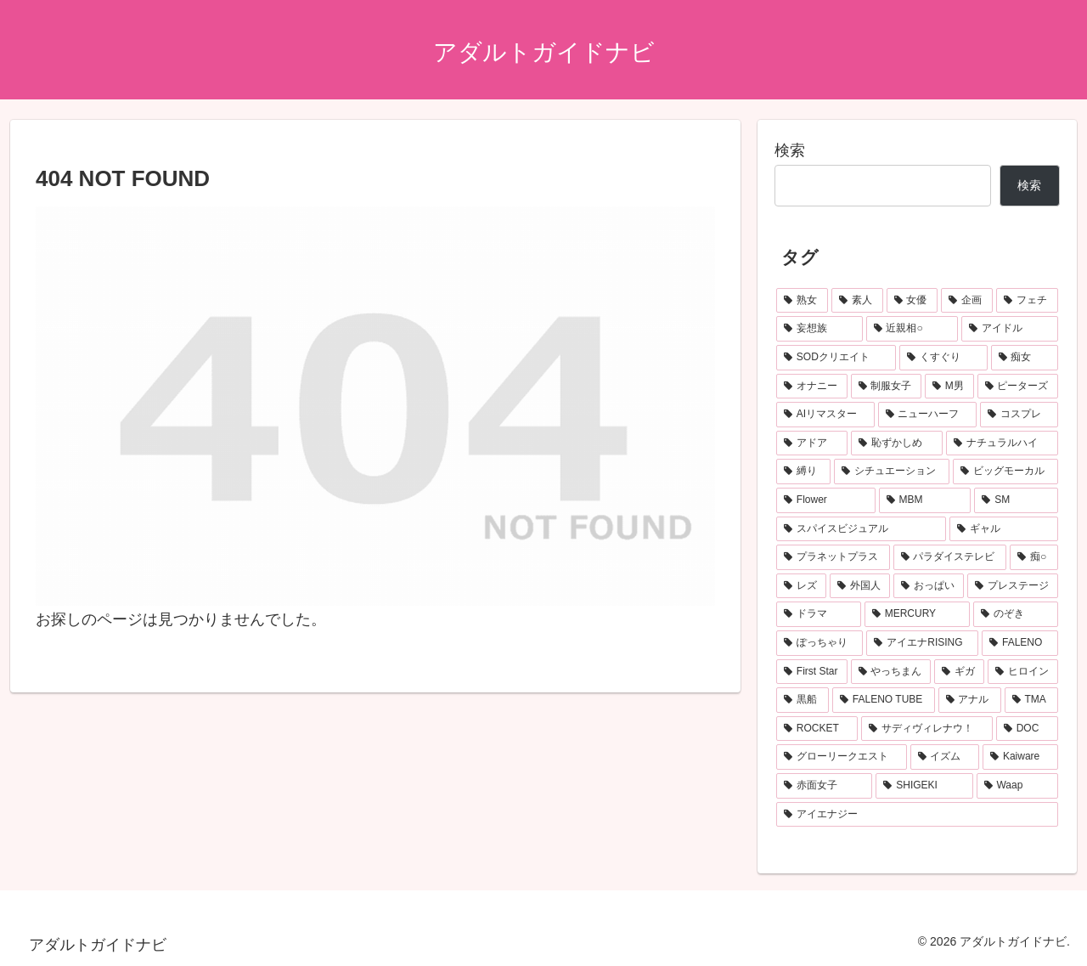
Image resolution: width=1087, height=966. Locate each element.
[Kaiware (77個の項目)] (1020, 757)
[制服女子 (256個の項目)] (886, 386)
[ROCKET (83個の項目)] (817, 729)
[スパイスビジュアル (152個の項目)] (861, 529)
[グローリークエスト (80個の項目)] (841, 757)
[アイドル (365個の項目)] (1009, 329)
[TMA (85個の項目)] (1031, 700)
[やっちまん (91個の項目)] (891, 672)
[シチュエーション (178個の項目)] (891, 471)
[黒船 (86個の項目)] (802, 700)
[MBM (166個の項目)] (925, 500)
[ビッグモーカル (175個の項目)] (1005, 471)
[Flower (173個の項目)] (826, 500)
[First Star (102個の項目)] (812, 672)
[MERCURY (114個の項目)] (917, 614)
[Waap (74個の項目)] (1017, 786)
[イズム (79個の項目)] (945, 757)
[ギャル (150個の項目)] (1003, 529)
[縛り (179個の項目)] (803, 471)
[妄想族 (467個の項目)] (819, 329)
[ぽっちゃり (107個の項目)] (819, 643)
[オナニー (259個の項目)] (812, 386)
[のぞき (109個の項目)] (1015, 614)
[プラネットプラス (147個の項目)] (833, 557)
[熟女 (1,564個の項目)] (802, 301)
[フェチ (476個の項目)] (1027, 301)
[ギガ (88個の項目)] (959, 672)
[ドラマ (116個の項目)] (818, 614)
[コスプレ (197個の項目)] (1019, 414)
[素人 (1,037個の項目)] (857, 301)
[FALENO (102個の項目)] (1020, 643)
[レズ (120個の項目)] (801, 586)
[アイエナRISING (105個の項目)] (922, 643)
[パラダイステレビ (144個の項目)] (950, 557)
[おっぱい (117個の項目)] (928, 586)
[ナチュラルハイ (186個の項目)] (1002, 443)
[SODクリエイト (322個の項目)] (836, 357)
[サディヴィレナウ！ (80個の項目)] (926, 729)
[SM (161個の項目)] (1016, 500)
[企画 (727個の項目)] (967, 301)
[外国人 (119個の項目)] (860, 586)
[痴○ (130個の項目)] (1034, 557)
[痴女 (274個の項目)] (1024, 357)
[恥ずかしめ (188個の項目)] (897, 443)
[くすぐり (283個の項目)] (943, 357)
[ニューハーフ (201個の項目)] (927, 414)
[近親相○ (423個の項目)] (912, 329)
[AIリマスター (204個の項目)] (825, 414)
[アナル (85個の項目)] (969, 700)
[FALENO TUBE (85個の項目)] (883, 700)
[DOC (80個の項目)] (1027, 729)
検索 (789, 150)
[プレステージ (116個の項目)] (1012, 586)
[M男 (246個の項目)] (949, 386)
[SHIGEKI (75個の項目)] (924, 786)
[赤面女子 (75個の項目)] (824, 786)
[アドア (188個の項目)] (812, 443)
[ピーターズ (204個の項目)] (1018, 386)
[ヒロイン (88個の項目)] (1023, 672)
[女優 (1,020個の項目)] (912, 301)
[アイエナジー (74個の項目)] (917, 815)
